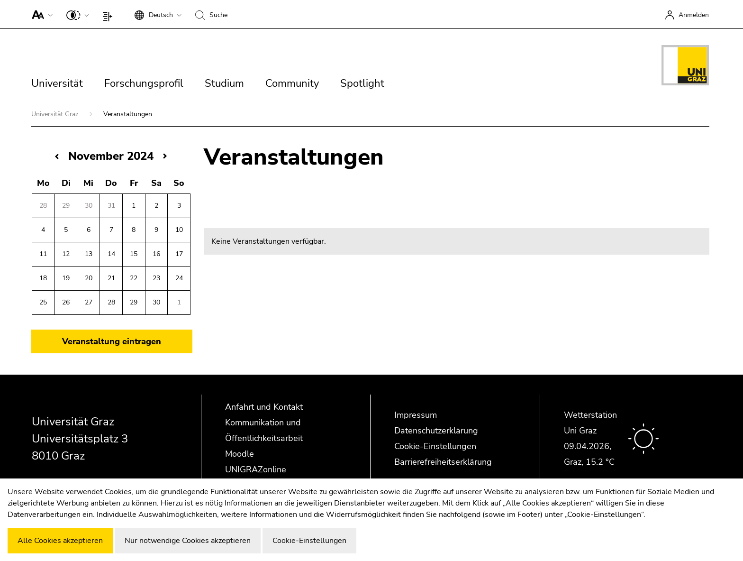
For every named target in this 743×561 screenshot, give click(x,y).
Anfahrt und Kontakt (264, 407)
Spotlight (362, 83)
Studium (224, 83)
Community (292, 83)
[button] (40, 14)
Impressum (415, 415)
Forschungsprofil (143, 83)
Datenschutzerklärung (436, 430)
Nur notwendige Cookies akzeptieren (188, 540)
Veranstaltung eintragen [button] (111, 341)
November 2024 (111, 156)
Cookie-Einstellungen (435, 446)
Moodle (239, 454)
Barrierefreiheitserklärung (443, 462)
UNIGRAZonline (255, 469)
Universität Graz (55, 114)
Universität (57, 83)
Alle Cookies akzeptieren (60, 540)
